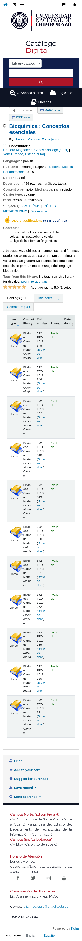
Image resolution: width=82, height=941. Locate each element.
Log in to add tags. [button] (35, 281)
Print (15, 761)
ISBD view (21, 117)
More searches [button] (23, 797)
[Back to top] (68, 927)
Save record (21, 788)
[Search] (41, 82)
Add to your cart (24, 770)
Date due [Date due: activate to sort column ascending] (67, 321)
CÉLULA (50, 206)
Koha (75, 928)
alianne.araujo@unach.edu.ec (46, 907)
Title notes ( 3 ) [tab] (48, 298)
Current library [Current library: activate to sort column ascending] (28, 321)
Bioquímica (39, 211)
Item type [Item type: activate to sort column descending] (13, 321)
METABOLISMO (15, 211)
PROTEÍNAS (31, 206)
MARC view (50, 110)
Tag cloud (65, 93)
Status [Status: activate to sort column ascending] (55, 323)
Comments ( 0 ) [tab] (18, 307)
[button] (14, 4)
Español (50, 935)
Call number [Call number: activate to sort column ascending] (42, 321)
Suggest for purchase (28, 779)
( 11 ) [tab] (18, 298)
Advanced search (30, 93)
